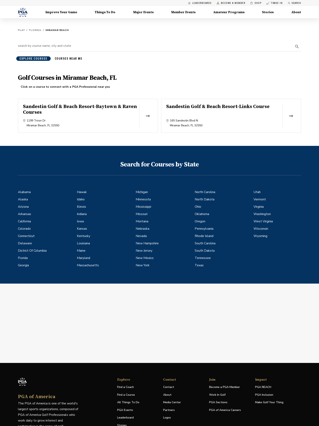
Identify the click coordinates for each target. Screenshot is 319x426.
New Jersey (144, 250)
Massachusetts (88, 265)
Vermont (259, 199)
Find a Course (126, 395)
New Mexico (145, 258)
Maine (81, 250)
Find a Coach (125, 387)
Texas (199, 265)
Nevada (141, 236)
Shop (255, 3)
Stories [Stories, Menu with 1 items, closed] (268, 12)
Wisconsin (260, 228)
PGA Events (125, 410)
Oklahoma (202, 214)
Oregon (200, 221)
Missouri (141, 214)
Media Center (172, 402)
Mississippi (143, 206)
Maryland (83, 258)
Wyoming (260, 236)
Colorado (24, 228)
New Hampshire (147, 243)
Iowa (80, 221)
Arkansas (24, 214)
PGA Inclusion (264, 395)
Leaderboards (200, 3)
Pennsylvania (204, 228)
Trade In (275, 3)
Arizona (23, 206)
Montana (142, 221)
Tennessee (203, 258)
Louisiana (83, 243)
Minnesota (143, 199)
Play (21, 30)
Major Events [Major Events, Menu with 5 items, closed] (143, 12)
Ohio (198, 206)
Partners (169, 410)
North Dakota (204, 199)
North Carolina (205, 192)
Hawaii (81, 192)
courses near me (68, 58)
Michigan (142, 192)
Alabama (24, 192)
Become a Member (231, 3)
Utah (257, 192)
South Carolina (205, 243)
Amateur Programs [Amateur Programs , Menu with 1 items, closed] (229, 12)
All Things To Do (128, 402)
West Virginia (263, 221)
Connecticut (26, 236)
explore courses (33, 58)
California (24, 221)
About (167, 395)
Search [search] (294, 3)
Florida (35, 30)
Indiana (82, 214)
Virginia (258, 206)
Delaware (25, 243)
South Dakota (205, 250)
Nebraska (142, 228)
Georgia (23, 265)
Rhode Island (204, 236)
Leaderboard (125, 417)
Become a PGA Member (224, 387)
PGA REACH (263, 387)
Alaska (23, 199)
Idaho (81, 199)
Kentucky (83, 236)
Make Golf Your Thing (269, 402)
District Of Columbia (32, 250)
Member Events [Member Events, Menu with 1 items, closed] (183, 12)
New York (143, 265)
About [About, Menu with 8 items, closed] (296, 12)
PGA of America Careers (225, 410)
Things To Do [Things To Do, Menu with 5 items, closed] (105, 12)
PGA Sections (218, 402)
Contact (168, 387)
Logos (167, 417)
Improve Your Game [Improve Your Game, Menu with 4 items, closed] (61, 12)
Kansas (82, 228)
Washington (262, 214)
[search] (297, 47)
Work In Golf (217, 395)
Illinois (81, 206)
